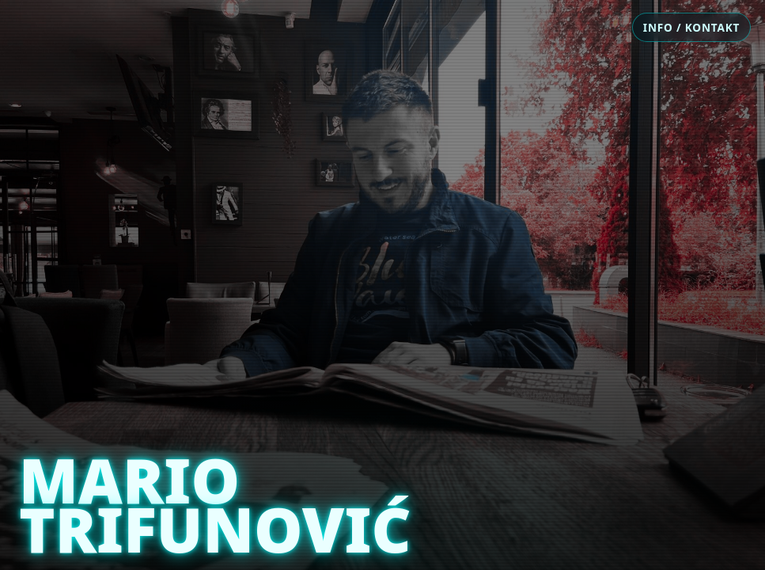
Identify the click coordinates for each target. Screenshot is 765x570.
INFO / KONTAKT (691, 27)
